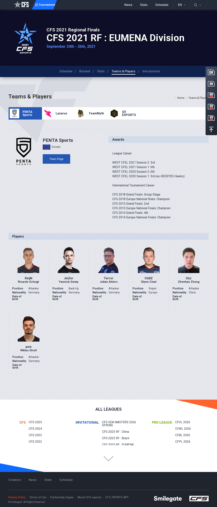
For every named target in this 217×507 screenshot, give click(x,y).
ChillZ (149, 278)
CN (211, 72)
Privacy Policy (17, 497)
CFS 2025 (35, 422)
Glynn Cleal (148, 281)
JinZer (68, 278)
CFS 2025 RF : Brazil (115, 438)
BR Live (211, 95)
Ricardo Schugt (28, 281)
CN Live (211, 106)
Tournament (47, 4)
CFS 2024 (35, 428)
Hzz (188, 278)
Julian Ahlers (109, 281)
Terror (108, 278)
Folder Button (108, 458)
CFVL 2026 (182, 422)
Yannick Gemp (68, 281)
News (128, 5)
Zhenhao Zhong (188, 281)
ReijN (28, 278)
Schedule (161, 5)
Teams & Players (198, 97)
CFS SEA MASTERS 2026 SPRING (119, 423)
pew (28, 347)
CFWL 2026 (183, 428)
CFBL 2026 (182, 435)
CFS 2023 (35, 435)
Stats (144, 5)
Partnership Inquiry (62, 497)
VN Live (211, 118)
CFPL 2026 (182, 441)
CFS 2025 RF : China (115, 432)
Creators (14, 480)
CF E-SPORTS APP (117, 497)
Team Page (56, 159)
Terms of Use (38, 497)
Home (181, 97)
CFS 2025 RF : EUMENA (118, 444)
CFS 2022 (35, 441)
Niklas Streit (28, 350)
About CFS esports (89, 497)
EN (180, 4)
